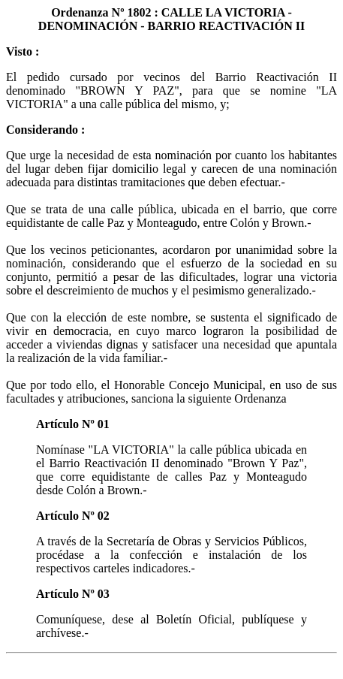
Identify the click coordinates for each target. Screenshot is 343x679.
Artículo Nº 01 (73, 424)
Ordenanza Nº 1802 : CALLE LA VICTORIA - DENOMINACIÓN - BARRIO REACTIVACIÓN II (171, 19)
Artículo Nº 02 (73, 515)
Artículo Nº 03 (73, 593)
